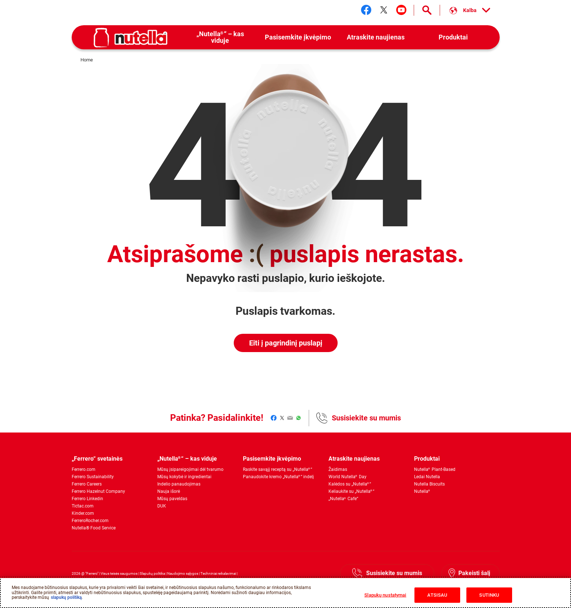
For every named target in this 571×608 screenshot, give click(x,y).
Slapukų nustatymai (385, 595)
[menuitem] (220, 37)
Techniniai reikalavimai (218, 573)
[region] (285, 592)
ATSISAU (437, 595)
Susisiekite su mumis (366, 417)
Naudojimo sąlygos (182, 573)
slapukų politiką (66, 597)
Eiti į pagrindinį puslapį (285, 343)
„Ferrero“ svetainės (97, 458)
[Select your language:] (469, 10)
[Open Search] (426, 10)
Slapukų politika (152, 573)
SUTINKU (489, 595)
